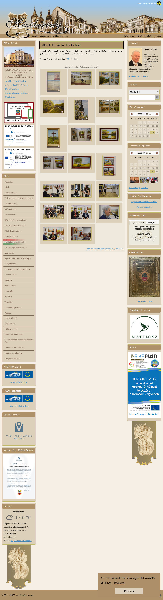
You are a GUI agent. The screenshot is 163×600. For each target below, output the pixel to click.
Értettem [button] (129, 591)
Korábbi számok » (144, 207)
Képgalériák (10, 323)
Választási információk (15, 242)
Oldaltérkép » (11, 97)
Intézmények (11, 209)
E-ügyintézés (11, 263)
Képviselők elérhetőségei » (16, 85)
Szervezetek (10, 214)
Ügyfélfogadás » (12, 89)
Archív (8, 296)
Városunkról (11, 193)
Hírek (7, 187)
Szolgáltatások (12, 236)
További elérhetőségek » (15, 81)
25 (153, 133)
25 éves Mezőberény (13, 353)
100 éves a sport (11, 329)
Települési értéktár (12, 358)
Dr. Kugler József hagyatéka (17, 269)
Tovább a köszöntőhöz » (138, 76)
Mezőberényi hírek (13, 307)
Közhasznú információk (15, 220)
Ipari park (10, 253)
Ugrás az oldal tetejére (95, 248)
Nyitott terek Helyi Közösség (18, 258)
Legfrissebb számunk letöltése (144, 201)
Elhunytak (151, 223)
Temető (9, 302)
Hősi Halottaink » (144, 301)
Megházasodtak (137, 223)
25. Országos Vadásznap (16, 247)
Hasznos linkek (11, 318)
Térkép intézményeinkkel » (16, 93)
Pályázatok (10, 285)
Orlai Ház (9, 291)
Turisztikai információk (15, 225)
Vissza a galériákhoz (114, 248)
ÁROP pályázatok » (18, 382)
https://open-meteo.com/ (21, 540)
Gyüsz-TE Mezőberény (14, 347)
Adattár (8, 313)
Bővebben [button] (119, 582)
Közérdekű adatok (13, 231)
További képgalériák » (138, 187)
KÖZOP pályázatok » (19, 406)
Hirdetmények (11, 203)
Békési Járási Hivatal (14, 334)
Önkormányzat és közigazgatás (19, 198)
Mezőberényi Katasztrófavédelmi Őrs (19, 341)
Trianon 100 (10, 274)
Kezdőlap (35, 36)
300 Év (8, 280)
